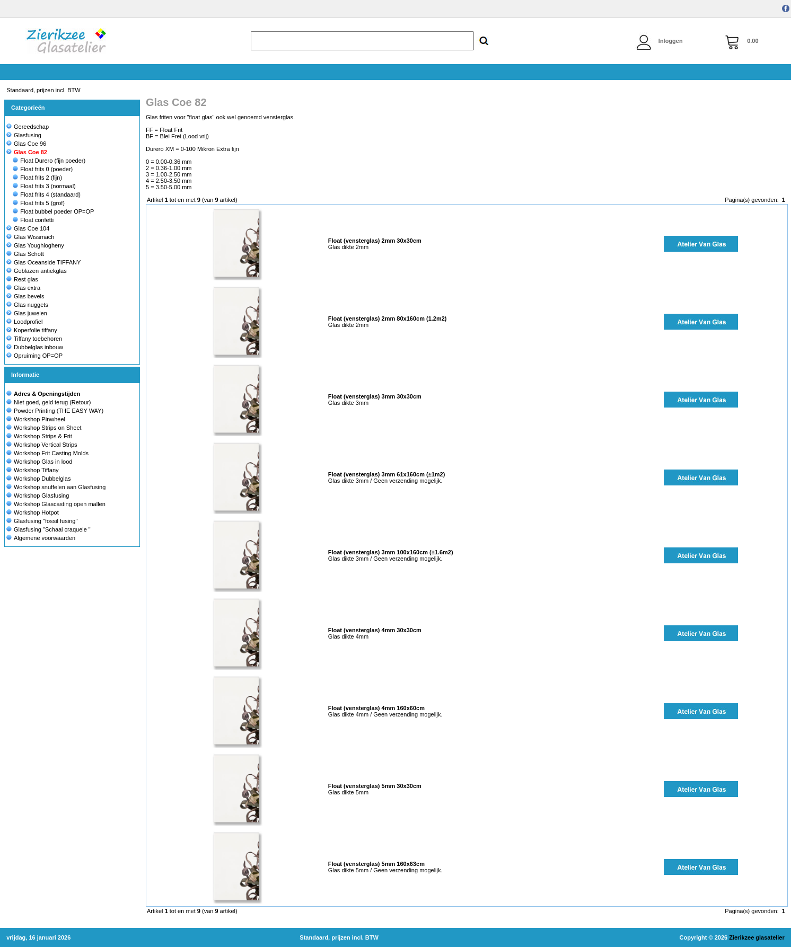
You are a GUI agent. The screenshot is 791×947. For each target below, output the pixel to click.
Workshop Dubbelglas (42, 478)
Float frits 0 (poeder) (43, 169)
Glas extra (23, 288)
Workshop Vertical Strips (45, 444)
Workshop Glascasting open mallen (60, 504)
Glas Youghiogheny (35, 245)
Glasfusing (23, 135)
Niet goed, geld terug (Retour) (52, 402)
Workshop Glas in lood (43, 461)
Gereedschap (27, 126)
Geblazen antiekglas (36, 271)
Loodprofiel (24, 321)
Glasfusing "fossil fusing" (45, 521)
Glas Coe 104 (27, 228)
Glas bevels (25, 296)
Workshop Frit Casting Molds (51, 453)
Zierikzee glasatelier (757, 937)
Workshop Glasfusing (41, 495)
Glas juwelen (26, 313)
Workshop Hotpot (36, 512)
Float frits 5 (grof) (39, 203)
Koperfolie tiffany (31, 330)
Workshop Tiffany (36, 470)
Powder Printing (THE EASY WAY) (58, 411)
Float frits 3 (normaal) (44, 186)
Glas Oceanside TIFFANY (43, 262)
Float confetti (33, 220)
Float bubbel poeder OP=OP (53, 211)
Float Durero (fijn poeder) (49, 160)
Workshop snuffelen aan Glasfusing (60, 487)
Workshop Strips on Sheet (48, 427)
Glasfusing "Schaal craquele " (52, 529)
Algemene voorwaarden (44, 538)
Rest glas (22, 279)
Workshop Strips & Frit (43, 436)
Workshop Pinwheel (39, 419)
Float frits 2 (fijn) (37, 177)
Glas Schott (25, 254)
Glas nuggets (27, 305)
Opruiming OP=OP (34, 355)
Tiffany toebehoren (34, 338)
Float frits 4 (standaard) (47, 194)
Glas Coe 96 (26, 143)
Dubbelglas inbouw (34, 347)
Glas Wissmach (30, 237)
